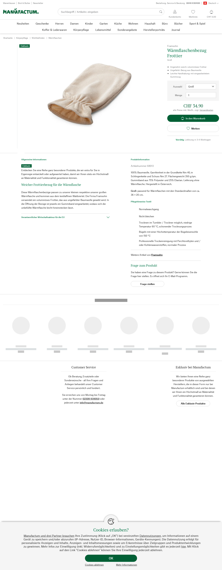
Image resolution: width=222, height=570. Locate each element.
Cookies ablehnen (94, 564)
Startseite (7, 38)
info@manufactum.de (91, 345)
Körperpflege (22, 38)
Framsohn (157, 254)
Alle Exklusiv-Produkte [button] (193, 346)
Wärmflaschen (55, 38)
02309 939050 (91, 341)
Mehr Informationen (126, 564)
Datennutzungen (150, 535)
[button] (21, 152)
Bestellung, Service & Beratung (178, 3)
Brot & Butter (24, 3)
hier (183, 546)
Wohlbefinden (38, 38)
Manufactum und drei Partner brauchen (49, 535)
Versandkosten (206, 110)
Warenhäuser (9, 3)
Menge (178, 95)
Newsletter (38, 3)
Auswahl (177, 86)
